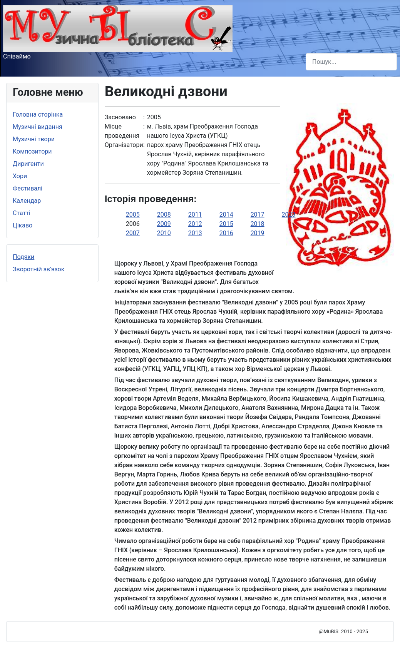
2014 (226, 214)
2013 (195, 233)
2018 (257, 223)
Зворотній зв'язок (38, 269)
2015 (226, 223)
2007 (133, 233)
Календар (27, 200)
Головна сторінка (38, 114)
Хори (20, 176)
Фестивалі (27, 188)
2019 (257, 233)
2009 (164, 223)
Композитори (32, 151)
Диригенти (28, 163)
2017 (257, 214)
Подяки (23, 257)
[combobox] (351, 61)
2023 (289, 214)
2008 (164, 214)
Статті (21, 213)
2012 (195, 223)
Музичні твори (34, 139)
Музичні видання (37, 126)
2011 (195, 214)
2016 (226, 233)
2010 (164, 233)
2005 (133, 214)
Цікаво (22, 225)
